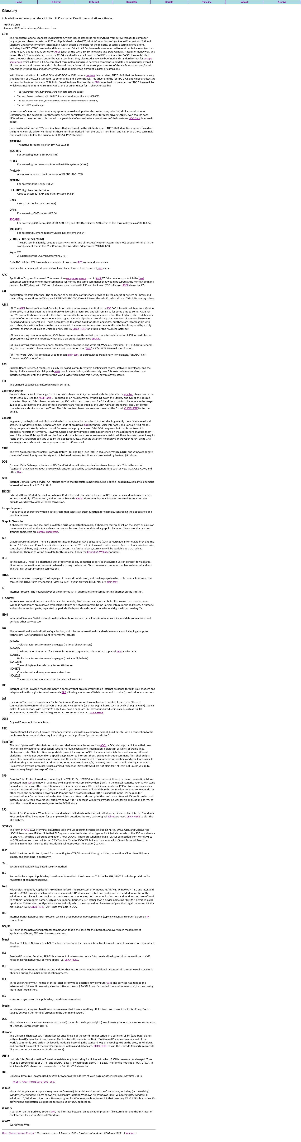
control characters (47, 532)
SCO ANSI (134, 118)
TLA (19, 472)
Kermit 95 (131, 2)
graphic (128, 394)
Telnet (111, 816)
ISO (100, 268)
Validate (130, 1133)
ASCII (57, 51)
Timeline (206, 2)
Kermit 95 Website (98, 552)
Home (19, 2)
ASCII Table (45, 398)
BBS (96, 82)
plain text (72, 354)
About (244, 2)
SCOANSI (15, 219)
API (109, 982)
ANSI (99, 278)
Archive (282, 2)
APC (80, 262)
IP (148, 916)
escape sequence (76, 278)
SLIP (29, 782)
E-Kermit (94, 2)
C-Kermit (56, 2)
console (90, 75)
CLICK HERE (79, 329)
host (141, 278)
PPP (64, 692)
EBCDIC (96, 338)
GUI (86, 425)
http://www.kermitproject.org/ (33, 1082)
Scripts (169, 2)
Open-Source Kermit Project (18, 1133)
